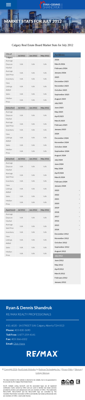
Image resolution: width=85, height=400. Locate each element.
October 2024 (61, 147)
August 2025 (60, 99)
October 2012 (61, 242)
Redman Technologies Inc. (49, 369)
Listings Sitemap (42, 373)
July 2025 (59, 103)
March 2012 (60, 273)
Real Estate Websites (27, 369)
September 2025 (62, 94)
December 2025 (62, 81)
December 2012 (62, 234)
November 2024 (62, 142)
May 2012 (59, 265)
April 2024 (59, 173)
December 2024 (62, 138)
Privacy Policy (67, 369)
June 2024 (59, 164)
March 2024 (60, 177)
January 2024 (60, 186)
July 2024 (59, 160)
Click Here (19, 343)
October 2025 (61, 90)
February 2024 (61, 181)
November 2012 (62, 238)
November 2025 (62, 86)
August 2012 (60, 251)
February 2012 (61, 278)
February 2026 (61, 68)
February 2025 (61, 125)
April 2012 (59, 269)
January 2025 (60, 129)
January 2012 (60, 282)
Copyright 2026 (10, 369)
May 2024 (59, 168)
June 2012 (59, 260)
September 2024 (62, 151)
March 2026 (60, 64)
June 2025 (59, 107)
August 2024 (60, 155)
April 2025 (59, 116)
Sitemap (78, 369)
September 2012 (62, 247)
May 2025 (59, 112)
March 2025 (60, 120)
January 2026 (60, 73)
